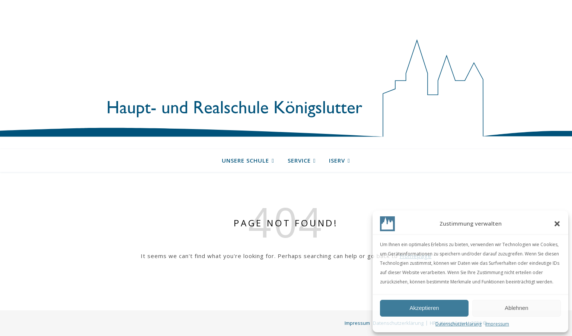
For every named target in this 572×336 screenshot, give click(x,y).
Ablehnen (516, 308)
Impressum (497, 324)
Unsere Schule (245, 160)
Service (299, 160)
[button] (557, 223)
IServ (337, 160)
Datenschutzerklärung (458, 324)
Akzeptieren (424, 308)
